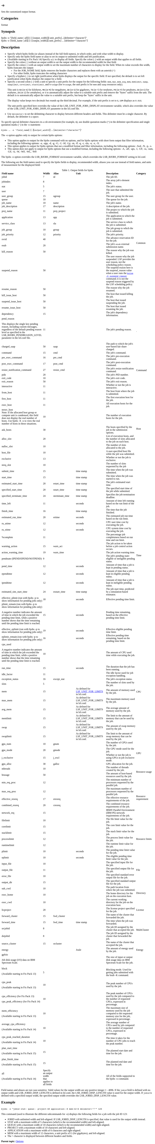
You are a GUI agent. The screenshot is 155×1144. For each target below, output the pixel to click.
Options (20, 1141)
